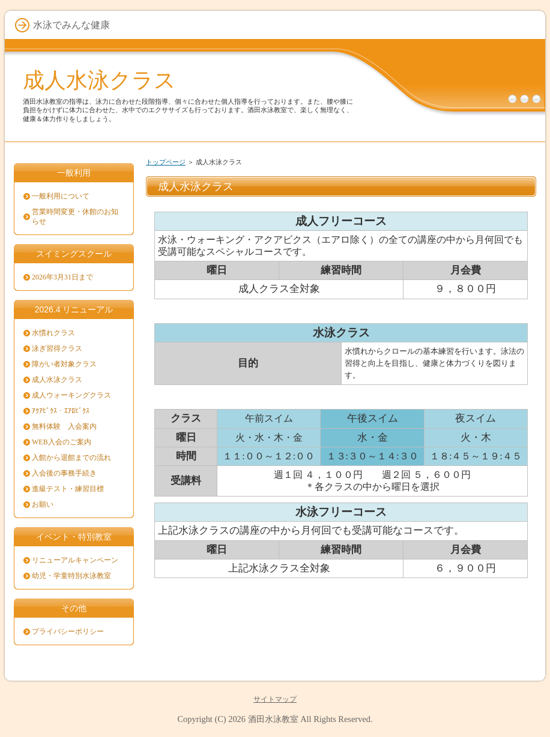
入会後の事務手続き (64, 473)
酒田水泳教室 (273, 719)
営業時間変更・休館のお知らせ (75, 216)
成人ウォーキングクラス (71, 395)
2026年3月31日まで (62, 277)
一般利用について (60, 196)
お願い (42, 504)
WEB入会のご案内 (61, 442)
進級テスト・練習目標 (68, 489)
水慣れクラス (53, 333)
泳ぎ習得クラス (57, 348)
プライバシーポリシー (68, 631)
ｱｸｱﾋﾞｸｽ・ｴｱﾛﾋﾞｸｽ (60, 411)
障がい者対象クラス (64, 364)
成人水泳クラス (99, 80)
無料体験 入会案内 (64, 426)
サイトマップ (275, 699)
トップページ (166, 162)
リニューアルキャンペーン (75, 560)
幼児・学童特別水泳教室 (71, 575)
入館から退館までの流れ (71, 457)
